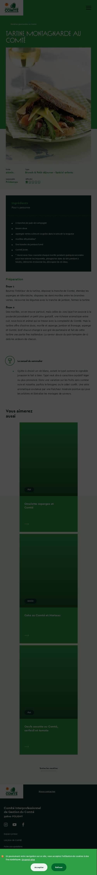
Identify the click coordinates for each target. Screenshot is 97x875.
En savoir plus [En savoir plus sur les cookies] (28, 860)
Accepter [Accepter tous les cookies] (39, 867)
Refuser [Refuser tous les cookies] (59, 867)
